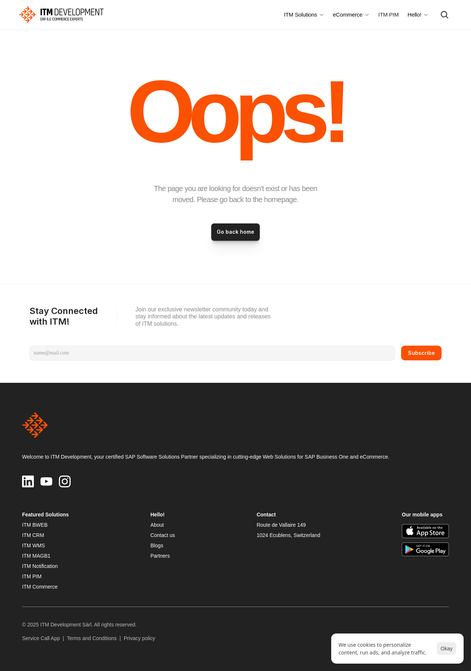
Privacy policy (139, 638)
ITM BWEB (34, 525)
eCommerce (347, 14)
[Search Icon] (444, 14)
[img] (61, 14)
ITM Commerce (39, 587)
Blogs (156, 545)
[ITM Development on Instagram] (65, 481)
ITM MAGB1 (36, 556)
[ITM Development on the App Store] (425, 531)
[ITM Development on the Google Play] (425, 550)
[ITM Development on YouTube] (46, 481)
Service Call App (41, 638)
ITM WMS (33, 545)
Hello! (414, 14)
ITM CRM (33, 535)
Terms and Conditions (92, 638)
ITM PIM (388, 14)
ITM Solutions (300, 14)
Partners (160, 556)
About (157, 525)
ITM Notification (40, 566)
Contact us (162, 535)
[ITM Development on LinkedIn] (28, 481)
